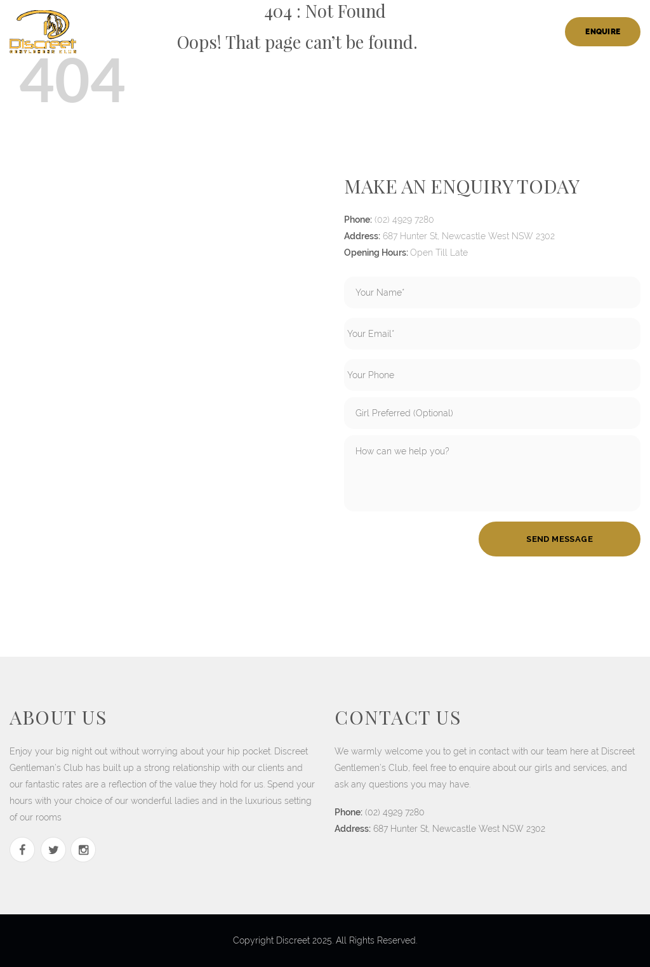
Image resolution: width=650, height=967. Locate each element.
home (182, 31)
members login (479, 31)
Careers (411, 31)
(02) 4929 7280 (404, 219)
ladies (285, 31)
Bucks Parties (346, 31)
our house (233, 31)
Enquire (602, 31)
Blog (539, 31)
